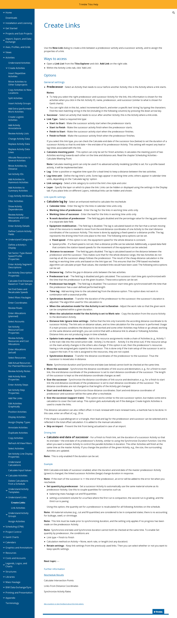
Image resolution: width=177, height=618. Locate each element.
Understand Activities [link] (19, 62)
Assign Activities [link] (16, 521)
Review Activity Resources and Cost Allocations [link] (18, 217)
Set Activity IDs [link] (16, 174)
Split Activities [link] (15, 98)
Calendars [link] (11, 542)
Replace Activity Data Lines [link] (19, 151)
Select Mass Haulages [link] (19, 297)
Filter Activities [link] (15, 201)
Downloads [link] (11, 17)
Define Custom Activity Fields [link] (20, 233)
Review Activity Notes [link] (19, 371)
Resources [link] (11, 552)
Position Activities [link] (17, 411)
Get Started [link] (11, 28)
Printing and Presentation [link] (19, 592)
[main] (95, 25)
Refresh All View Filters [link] (20, 443)
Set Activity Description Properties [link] (20, 274)
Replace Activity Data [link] (19, 143)
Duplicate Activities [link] (18, 432)
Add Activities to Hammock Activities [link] (18, 181)
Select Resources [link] (17, 357)
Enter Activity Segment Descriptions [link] (20, 266)
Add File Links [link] (15, 398)
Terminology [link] (12, 603)
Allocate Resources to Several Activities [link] (19, 159)
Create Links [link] (18, 502)
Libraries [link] (10, 576)
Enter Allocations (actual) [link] (17, 351)
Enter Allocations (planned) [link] (17, 315)
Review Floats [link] (15, 307)
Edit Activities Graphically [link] (15, 405)
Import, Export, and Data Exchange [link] (18, 40)
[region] (88, 4)
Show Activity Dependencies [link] (15, 208)
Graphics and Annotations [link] (19, 547)
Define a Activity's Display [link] (17, 246)
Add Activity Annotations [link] (14, 127)
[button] (173, 12)
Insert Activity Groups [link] (19, 103)
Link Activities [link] (18, 507)
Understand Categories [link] (20, 239)
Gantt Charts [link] (12, 537)
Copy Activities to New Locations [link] (19, 91)
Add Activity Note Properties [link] (17, 378)
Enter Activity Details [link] (19, 225)
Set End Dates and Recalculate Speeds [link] (18, 291)
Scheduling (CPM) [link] (15, 526)
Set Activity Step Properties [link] (16, 391)
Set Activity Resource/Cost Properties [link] (16, 329)
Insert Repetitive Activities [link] (16, 75)
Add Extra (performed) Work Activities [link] (19, 110)
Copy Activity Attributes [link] (20, 195)
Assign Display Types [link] (19, 422)
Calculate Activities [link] (17, 475)
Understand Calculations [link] (14, 463)
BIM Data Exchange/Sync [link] (18, 587)
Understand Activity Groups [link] (18, 515)
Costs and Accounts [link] (16, 558)
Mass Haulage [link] (13, 582)
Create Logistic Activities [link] (16, 118)
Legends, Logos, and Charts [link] (16, 565)
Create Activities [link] (16, 68)
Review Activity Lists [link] (18, 133)
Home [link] (9, 12)
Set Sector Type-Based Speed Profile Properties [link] (20, 256)
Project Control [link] (13, 531)
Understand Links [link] (17, 497)
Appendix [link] (10, 597)
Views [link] (8, 52)
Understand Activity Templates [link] (18, 491)
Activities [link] (10, 57)
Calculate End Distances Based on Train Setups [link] (20, 282)
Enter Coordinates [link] (17, 302)
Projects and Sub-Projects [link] (19, 33)
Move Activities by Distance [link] (17, 167)
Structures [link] (11, 571)
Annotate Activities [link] (18, 427)
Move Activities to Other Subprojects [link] (17, 83)
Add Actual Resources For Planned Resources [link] (20, 364)
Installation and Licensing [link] (19, 23)
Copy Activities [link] (15, 438)
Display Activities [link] (17, 417)
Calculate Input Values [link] (19, 470)
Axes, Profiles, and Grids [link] (18, 47)
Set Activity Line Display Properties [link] (20, 455)
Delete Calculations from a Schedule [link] (18, 482)
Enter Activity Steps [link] (18, 384)
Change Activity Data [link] (19, 138)
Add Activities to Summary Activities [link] (18, 189)
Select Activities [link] (16, 448)
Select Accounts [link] (16, 321)
